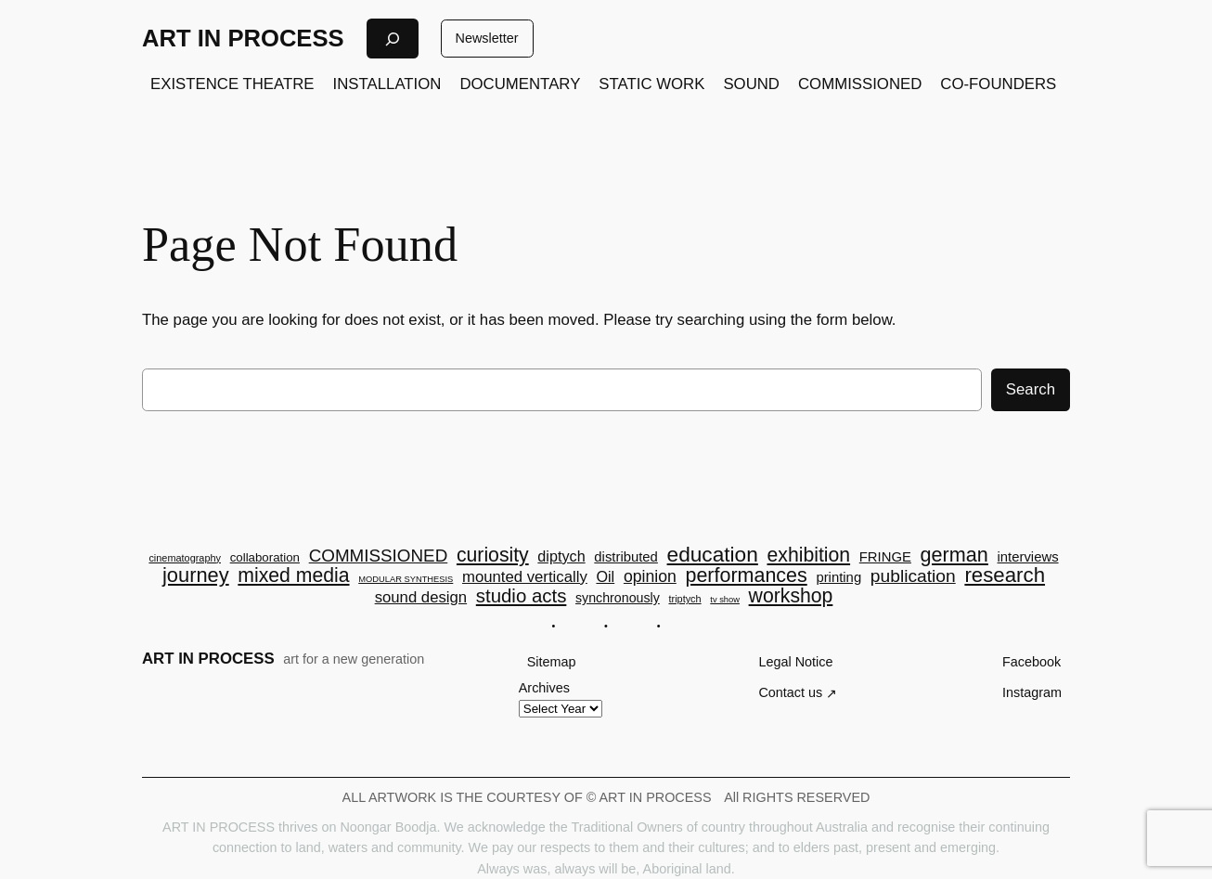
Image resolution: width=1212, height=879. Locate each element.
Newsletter (487, 38)
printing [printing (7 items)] (838, 578)
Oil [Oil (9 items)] (605, 576)
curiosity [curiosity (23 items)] (493, 554)
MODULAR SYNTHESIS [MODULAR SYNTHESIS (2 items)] (405, 579)
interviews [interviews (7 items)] (1028, 557)
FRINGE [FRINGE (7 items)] (885, 557)
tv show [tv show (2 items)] (725, 600)
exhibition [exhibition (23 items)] (809, 554)
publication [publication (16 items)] (913, 576)
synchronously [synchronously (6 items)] (617, 597)
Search (1030, 389)
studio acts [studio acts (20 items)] (521, 596)
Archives (544, 687)
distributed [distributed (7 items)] (626, 557)
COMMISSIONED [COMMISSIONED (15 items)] (378, 556)
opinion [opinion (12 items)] (650, 577)
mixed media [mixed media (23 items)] (293, 575)
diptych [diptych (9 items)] (561, 556)
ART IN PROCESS (243, 38)
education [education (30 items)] (712, 554)
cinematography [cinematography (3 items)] (184, 558)
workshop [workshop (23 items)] (791, 595)
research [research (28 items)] (1004, 575)
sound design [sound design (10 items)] (421, 598)
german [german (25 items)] (954, 555)
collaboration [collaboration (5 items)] (265, 557)
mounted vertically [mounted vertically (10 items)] (524, 578)
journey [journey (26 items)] (195, 575)
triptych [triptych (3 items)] (684, 599)
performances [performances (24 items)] (745, 576)
